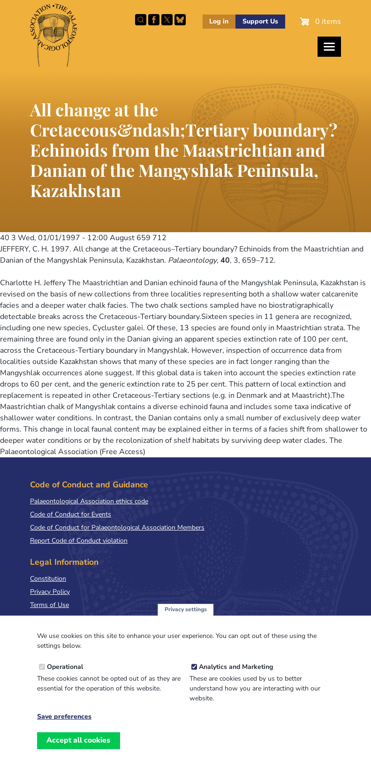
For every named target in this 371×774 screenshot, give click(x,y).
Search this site (140, 19)
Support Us (260, 21)
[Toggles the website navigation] (329, 47)
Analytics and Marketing (236, 675)
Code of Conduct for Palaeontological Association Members (117, 527)
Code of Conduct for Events (70, 514)
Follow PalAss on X (167, 19)
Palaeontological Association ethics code (89, 501)
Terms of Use (49, 604)
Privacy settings (186, 618)
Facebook (153, 19)
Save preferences (64, 725)
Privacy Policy (50, 591)
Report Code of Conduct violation (79, 540)
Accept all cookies (78, 749)
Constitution (48, 578)
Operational (65, 675)
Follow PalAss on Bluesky (180, 19)
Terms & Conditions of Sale (70, 618)
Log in (218, 21)
